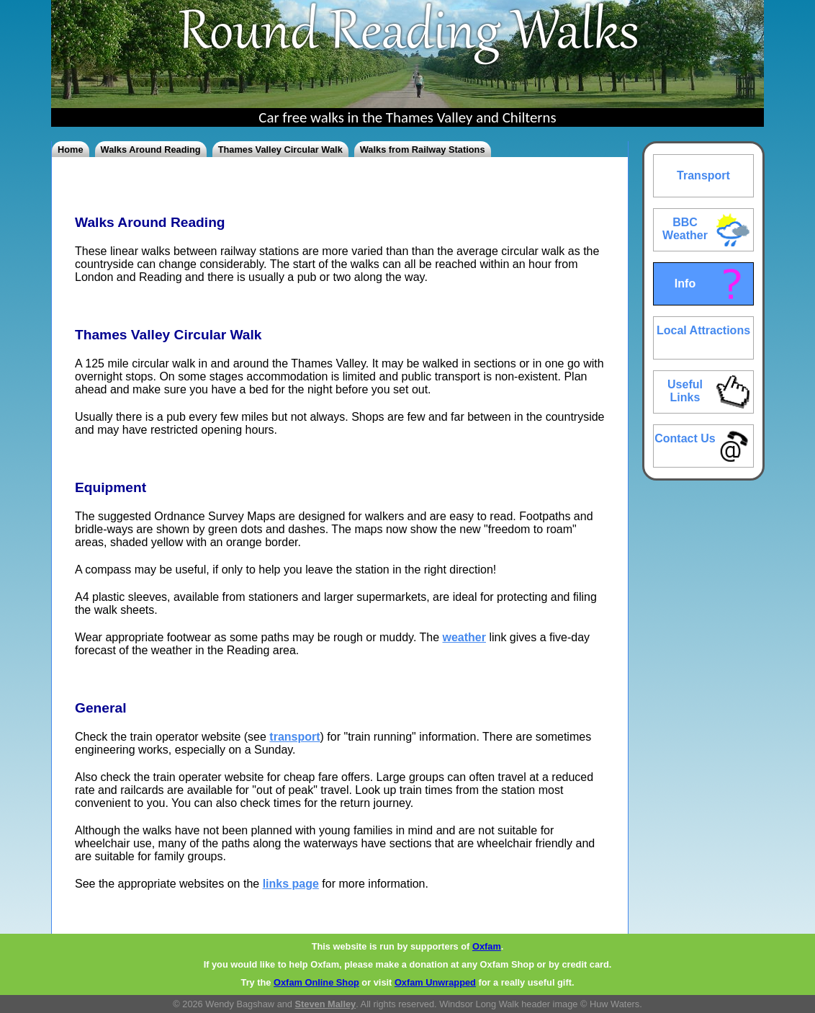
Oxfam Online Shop (316, 982)
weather (464, 637)
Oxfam (486, 946)
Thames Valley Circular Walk (280, 149)
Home (71, 149)
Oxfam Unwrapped (435, 982)
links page (291, 884)
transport (294, 737)
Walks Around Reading (151, 149)
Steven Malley (325, 1004)
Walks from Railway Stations (422, 149)
